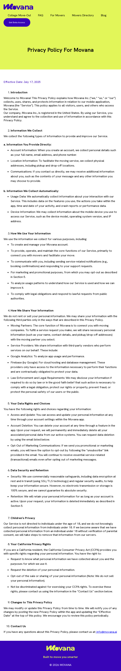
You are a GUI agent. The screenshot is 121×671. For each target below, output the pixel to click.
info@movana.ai (106, 632)
